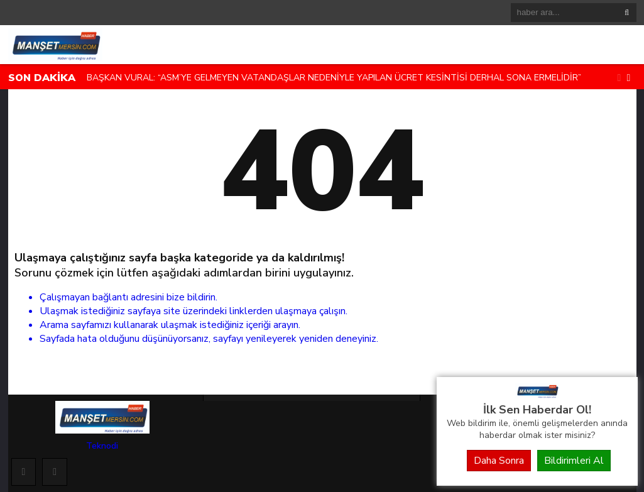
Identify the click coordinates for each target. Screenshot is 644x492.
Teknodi (102, 446)
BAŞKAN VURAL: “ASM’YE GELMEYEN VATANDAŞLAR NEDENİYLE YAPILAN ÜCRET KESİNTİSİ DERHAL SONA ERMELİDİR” (334, 78)
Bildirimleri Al (574, 460)
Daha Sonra (499, 460)
